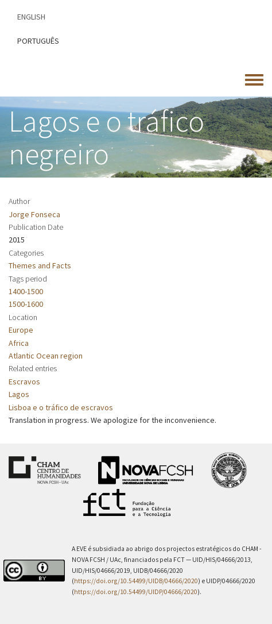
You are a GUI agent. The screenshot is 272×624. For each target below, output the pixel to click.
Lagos (19, 394)
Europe (21, 330)
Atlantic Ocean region (46, 355)
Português (38, 41)
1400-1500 (26, 291)
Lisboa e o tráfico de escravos (61, 407)
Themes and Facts (40, 265)
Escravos (24, 381)
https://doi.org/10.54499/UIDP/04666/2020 (135, 592)
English (31, 16)
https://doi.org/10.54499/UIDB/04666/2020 (136, 581)
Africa (19, 343)
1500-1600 (26, 304)
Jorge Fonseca (34, 214)
